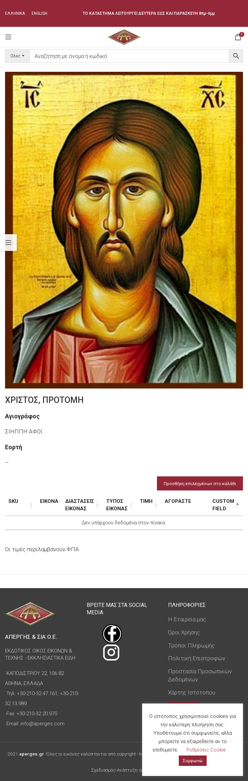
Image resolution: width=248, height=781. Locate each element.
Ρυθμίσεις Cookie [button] (206, 750)
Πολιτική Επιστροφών (196, 658)
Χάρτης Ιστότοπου (191, 692)
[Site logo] (124, 36)
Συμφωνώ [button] (193, 760)
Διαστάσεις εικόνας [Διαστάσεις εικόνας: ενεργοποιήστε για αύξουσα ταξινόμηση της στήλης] (71, 505)
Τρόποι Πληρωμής (191, 645)
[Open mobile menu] (8, 37)
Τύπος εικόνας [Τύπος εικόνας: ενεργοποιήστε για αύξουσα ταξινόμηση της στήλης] (118, 505)
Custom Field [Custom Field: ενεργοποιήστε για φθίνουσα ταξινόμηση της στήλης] (217, 505)
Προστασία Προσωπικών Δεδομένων (200, 675)
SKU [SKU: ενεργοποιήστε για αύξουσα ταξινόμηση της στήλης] (13, 501)
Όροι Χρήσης (184, 632)
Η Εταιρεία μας (187, 619)
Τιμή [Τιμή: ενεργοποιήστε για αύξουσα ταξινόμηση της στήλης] (154, 501)
